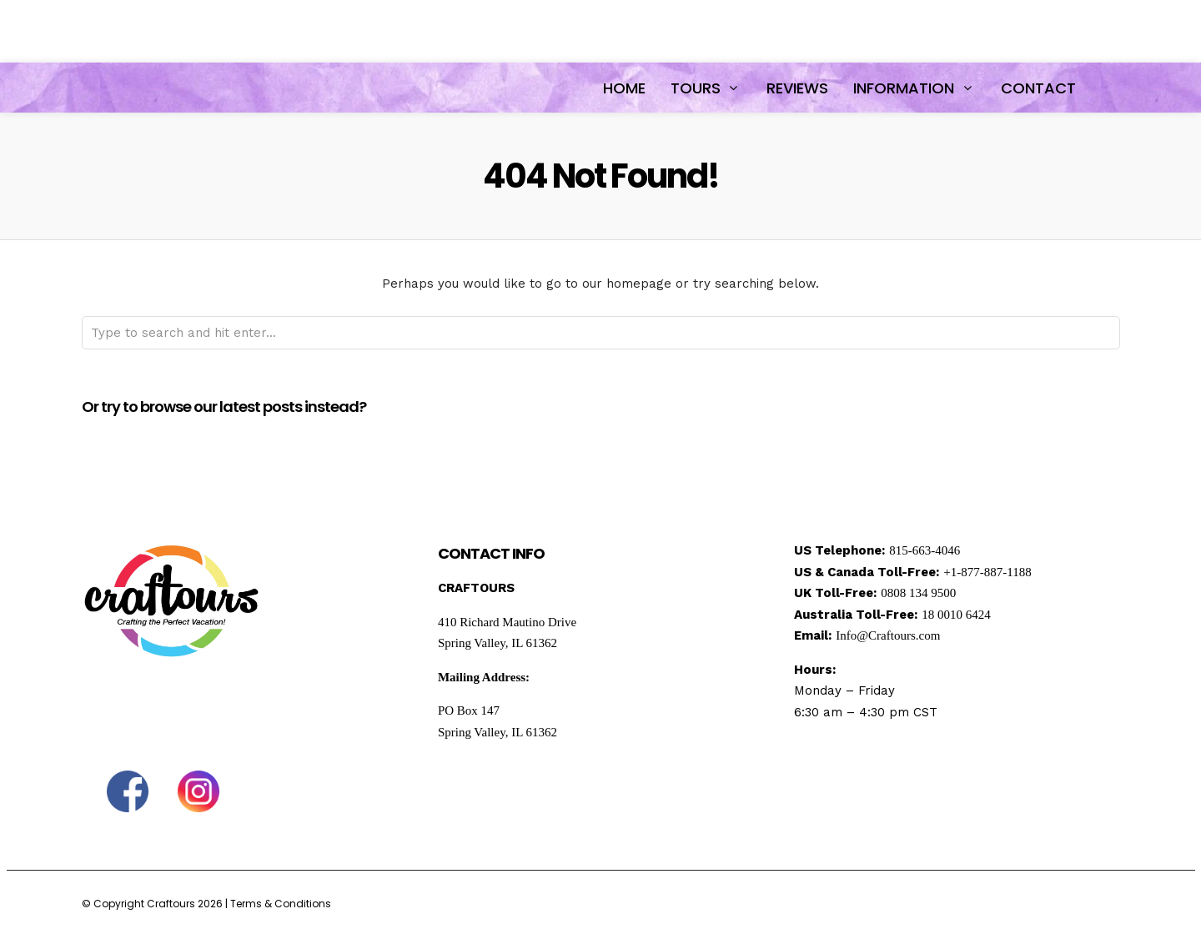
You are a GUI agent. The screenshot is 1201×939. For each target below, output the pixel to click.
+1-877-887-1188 (987, 572)
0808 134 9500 (918, 593)
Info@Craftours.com (888, 635)
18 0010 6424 (956, 614)
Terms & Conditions (280, 903)
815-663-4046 (924, 550)
